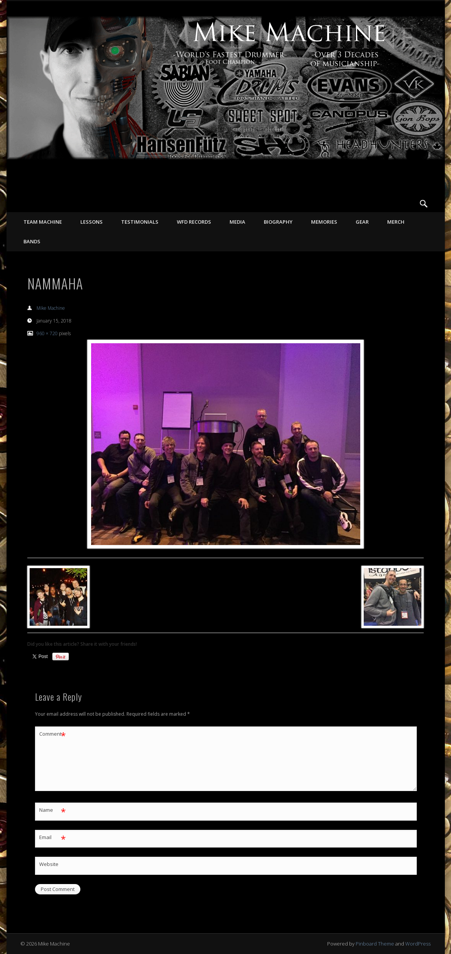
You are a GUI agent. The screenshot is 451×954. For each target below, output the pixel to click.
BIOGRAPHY (278, 221)
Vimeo (408, 204)
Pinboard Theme (375, 943)
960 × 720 (47, 333)
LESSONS (91, 221)
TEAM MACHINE (42, 221)
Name (52, 810)
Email (52, 837)
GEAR (362, 221)
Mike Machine (51, 308)
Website (48, 864)
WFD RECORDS (194, 221)
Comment (52, 734)
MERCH (395, 221)
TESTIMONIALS (139, 221)
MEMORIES (324, 221)
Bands (31, 241)
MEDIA (237, 221)
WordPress (418, 943)
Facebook (392, 204)
